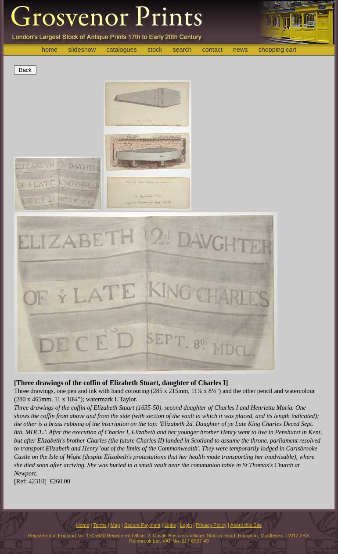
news (240, 49)
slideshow (82, 49)
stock (154, 49)
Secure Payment (142, 525)
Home (82, 525)
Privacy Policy (211, 525)
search (182, 49)
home (50, 49)
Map (115, 525)
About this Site (246, 525)
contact (212, 49)
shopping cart (277, 49)
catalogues (121, 49)
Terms (99, 525)
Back (25, 70)
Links (170, 525)
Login (186, 525)
